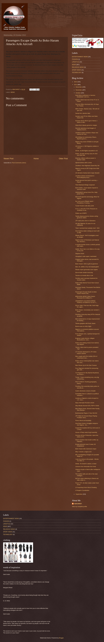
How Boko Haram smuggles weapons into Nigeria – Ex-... (86, 424)
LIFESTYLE (75, 62)
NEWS (13, 92)
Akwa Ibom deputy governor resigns (86, 125)
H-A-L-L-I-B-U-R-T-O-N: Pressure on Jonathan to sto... (86, 209)
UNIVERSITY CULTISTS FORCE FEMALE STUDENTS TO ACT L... (86, 301)
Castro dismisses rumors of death (85, 391)
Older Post (63, 159)
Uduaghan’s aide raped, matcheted (85, 256)
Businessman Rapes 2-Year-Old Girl (86, 413)
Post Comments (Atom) (19, 163)
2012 (75, 84)
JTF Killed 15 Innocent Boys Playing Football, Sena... (86, 416)
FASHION (75, 59)
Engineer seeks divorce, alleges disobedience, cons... (84, 339)
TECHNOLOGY (76, 72)
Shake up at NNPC (81, 213)
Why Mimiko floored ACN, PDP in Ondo (87, 405)
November (79, 90)
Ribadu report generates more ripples (86, 269)
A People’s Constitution (82, 490)
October (78, 93)
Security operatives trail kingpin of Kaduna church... (85, 129)
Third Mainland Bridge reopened (85, 185)
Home (36, 159)
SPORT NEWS (76, 70)
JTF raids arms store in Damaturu (85, 220)
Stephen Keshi (79, 253)
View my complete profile (79, 506)
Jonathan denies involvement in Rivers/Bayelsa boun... (84, 176)
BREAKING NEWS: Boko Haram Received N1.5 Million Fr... (85, 297)
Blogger (61, 638)
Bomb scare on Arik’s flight (83, 326)
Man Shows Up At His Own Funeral (86, 365)
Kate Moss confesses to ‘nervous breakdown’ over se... (85, 96)
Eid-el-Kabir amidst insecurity (84, 272)
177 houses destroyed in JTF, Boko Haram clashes (85, 352)
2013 (75, 82)
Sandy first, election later (82, 113)
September (79, 494)
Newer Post (8, 159)
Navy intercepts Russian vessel (84, 402)
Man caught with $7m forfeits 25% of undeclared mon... (86, 357)
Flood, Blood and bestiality (83, 420)
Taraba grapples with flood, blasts (85, 323)
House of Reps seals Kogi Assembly (86, 432)
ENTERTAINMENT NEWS (80, 56)
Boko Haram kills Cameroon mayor (85, 449)
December (79, 87)
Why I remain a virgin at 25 (83, 452)
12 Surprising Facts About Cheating (86, 487)
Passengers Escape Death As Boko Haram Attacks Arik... (86, 292)
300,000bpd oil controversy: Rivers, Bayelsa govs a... (86, 138)
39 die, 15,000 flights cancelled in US (86, 150)
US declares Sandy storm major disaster (87, 173)
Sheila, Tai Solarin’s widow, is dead (85, 463)
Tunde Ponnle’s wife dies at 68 (84, 206)
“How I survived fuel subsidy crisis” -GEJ (87, 228)
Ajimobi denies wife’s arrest (83, 162)
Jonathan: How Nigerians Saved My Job (87, 165)
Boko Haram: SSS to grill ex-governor (86, 264)
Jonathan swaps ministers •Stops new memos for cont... (86, 133)
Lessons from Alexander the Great (85, 466)
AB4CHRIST (78, 503)
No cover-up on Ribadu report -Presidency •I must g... (84, 202)
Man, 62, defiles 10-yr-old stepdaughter (87, 267)
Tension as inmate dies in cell (84, 275)
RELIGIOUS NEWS (78, 67)
